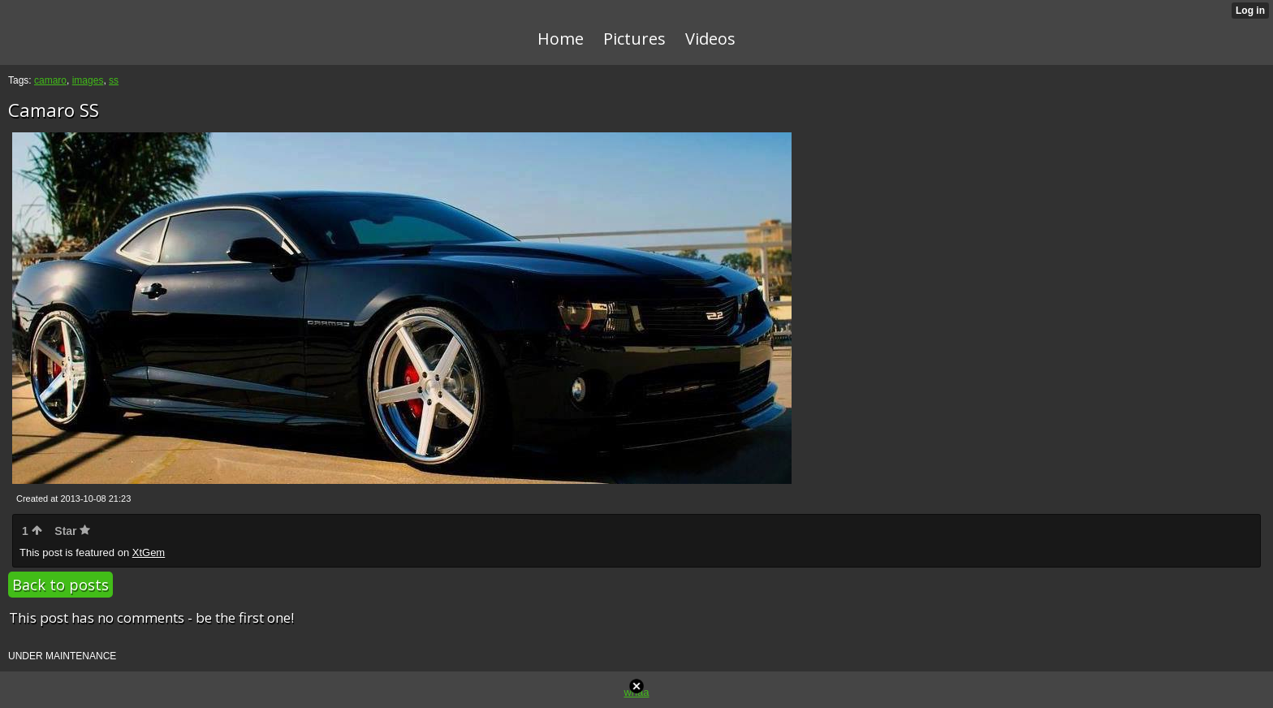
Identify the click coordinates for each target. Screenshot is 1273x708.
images (88, 80)
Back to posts (60, 584)
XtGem (148, 552)
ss (114, 80)
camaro (50, 80)
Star (72, 531)
